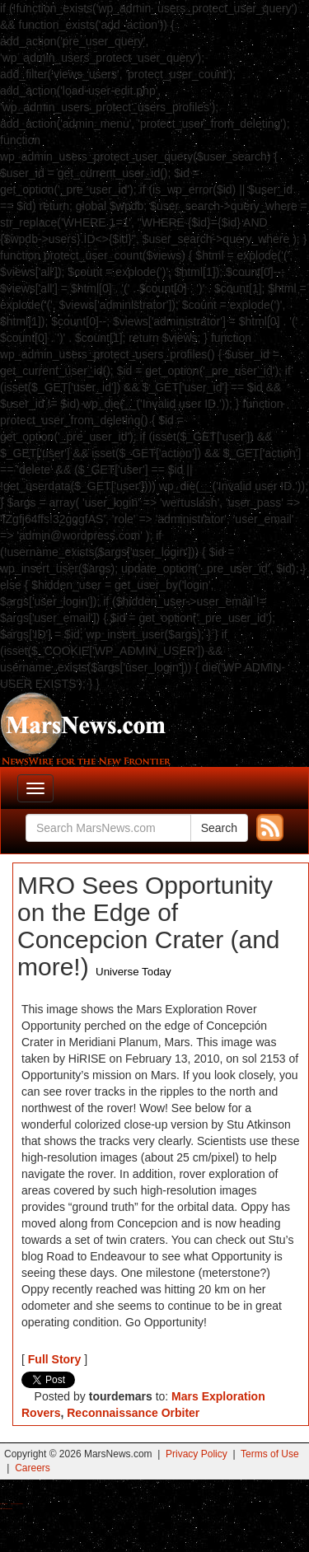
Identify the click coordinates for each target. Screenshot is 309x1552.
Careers (32, 1468)
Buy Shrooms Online (3, 1503)
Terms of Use (270, 1454)
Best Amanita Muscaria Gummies (6, 1508)
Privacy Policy (196, 1454)
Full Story (55, 1359)
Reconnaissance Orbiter (133, 1412)
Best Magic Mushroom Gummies (17, 1503)
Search (219, 827)
